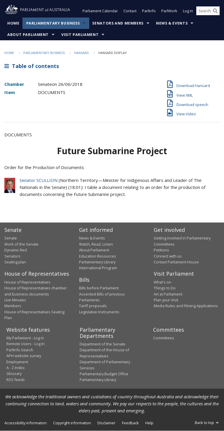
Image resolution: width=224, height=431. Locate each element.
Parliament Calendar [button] (100, 11)
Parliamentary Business (53, 23)
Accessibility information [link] (25, 422)
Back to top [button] (207, 422)
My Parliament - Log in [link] (25, 338)
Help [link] (149, 422)
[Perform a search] (215, 11)
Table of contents (31, 66)
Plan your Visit (166, 300)
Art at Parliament (168, 294)
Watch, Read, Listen (96, 244)
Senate (10, 238)
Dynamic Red (15, 250)
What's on (162, 282)
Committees (163, 338)
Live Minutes (15, 300)
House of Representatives (27, 282)
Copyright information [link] (72, 422)
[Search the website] (208, 11)
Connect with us (168, 256)
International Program (98, 268)
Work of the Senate (21, 244)
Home (13, 23)
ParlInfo (149, 11)
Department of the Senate (102, 344)
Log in (188, 11)
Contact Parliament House (176, 262)
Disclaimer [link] (106, 422)
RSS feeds (15, 379)
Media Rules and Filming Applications (186, 306)
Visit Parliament (80, 34)
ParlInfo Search (19, 349)
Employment (17, 361)
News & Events (172, 23)
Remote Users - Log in (25, 344)
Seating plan (15, 262)
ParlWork (169, 11)
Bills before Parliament (99, 288)
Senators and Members (118, 23)
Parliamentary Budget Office (104, 373)
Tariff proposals (93, 306)
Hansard (81, 53)
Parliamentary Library (97, 262)
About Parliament (28, 34)
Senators (12, 256)
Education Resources (97, 256)
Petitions (161, 250)
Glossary (14, 373)
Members (12, 306)
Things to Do (165, 288)
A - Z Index (15, 367)
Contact (129, 11)
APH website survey (23, 356)
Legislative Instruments (99, 311)
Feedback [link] (130, 422)
